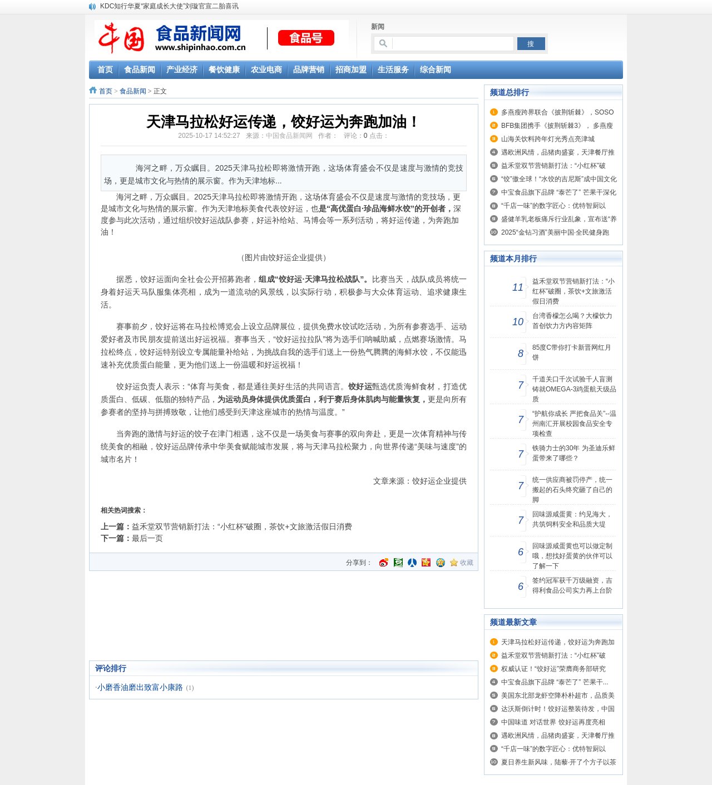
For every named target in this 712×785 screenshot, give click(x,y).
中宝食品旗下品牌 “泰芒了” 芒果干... (555, 682)
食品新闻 (133, 91)
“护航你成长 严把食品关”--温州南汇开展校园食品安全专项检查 (574, 424)
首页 (105, 91)
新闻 (377, 27)
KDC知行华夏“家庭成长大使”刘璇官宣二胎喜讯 (169, 6)
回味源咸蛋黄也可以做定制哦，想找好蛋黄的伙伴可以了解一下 (572, 556)
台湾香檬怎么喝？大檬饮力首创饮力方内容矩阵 (572, 321)
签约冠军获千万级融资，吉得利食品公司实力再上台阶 (572, 585)
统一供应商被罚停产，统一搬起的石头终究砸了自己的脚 (572, 490)
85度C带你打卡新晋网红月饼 (571, 352)
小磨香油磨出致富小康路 (140, 687)
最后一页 (147, 538)
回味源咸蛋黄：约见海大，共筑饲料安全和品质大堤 (572, 519)
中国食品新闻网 (289, 136)
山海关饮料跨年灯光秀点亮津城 (548, 139)
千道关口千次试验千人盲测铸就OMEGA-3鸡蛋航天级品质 (574, 389)
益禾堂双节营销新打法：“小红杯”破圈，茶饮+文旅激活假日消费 (242, 526)
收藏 (466, 563)
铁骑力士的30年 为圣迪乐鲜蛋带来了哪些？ (573, 453)
